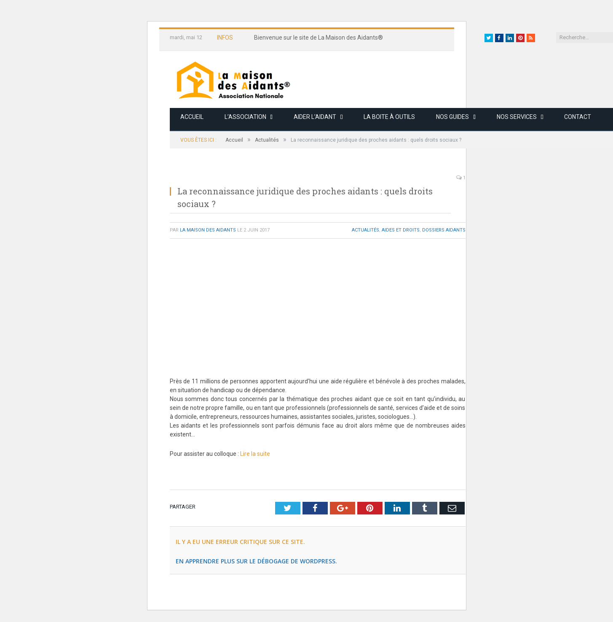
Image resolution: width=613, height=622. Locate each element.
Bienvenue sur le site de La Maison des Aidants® (318, 37)
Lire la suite (255, 453)
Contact (577, 116)
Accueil (191, 116)
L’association (245, 116)
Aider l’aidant (315, 116)
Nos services (517, 116)
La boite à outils (389, 116)
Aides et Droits (401, 230)
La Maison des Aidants (208, 230)
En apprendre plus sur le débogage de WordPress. (256, 561)
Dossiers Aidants (444, 230)
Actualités (365, 230)
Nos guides (452, 116)
